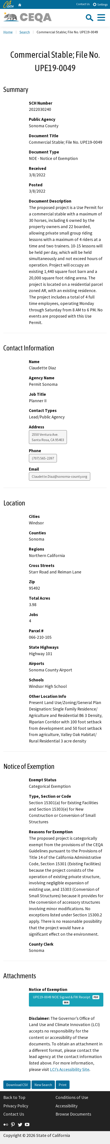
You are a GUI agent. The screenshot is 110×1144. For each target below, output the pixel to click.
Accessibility (67, 1105)
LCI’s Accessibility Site (69, 1069)
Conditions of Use (72, 1097)
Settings (100, 4)
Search (25, 32)
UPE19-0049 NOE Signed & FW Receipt (66, 1000)
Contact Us (83, 4)
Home (8, 32)
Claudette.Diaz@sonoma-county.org (59, 476)
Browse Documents (73, 1114)
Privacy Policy (15, 1105)
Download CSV (17, 1084)
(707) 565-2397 (43, 458)
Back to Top (14, 1097)
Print (63, 1084)
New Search (43, 1084)
